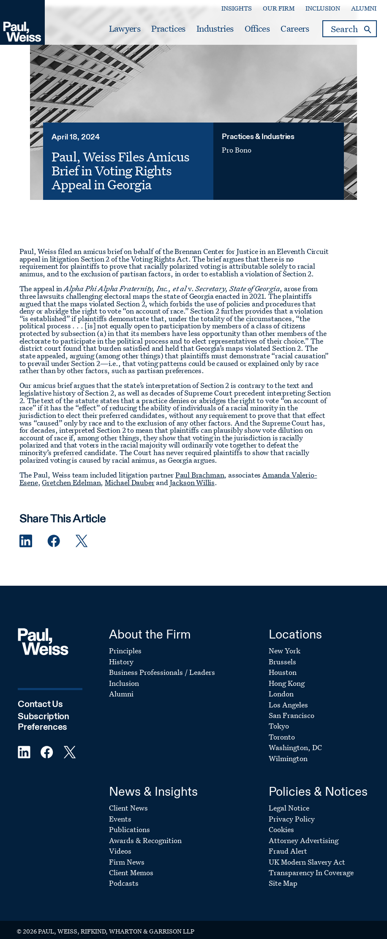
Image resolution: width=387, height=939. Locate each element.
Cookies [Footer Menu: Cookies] (281, 822)
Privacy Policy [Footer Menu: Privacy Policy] (292, 811)
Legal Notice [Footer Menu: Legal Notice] (289, 801)
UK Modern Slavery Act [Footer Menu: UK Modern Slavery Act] (307, 855)
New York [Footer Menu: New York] (284, 644)
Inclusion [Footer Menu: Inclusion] (124, 676)
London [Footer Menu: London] (281, 687)
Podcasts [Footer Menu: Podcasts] (124, 876)
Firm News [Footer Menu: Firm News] (126, 855)
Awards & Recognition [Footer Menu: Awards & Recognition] (145, 833)
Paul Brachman (199, 468)
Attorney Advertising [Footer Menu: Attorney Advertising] (303, 833)
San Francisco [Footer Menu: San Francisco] (291, 708)
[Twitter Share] (81, 533)
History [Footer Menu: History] (121, 654)
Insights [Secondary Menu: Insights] (236, 8)
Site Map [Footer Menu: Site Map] (283, 876)
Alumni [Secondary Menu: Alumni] (363, 8)
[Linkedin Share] (25, 533)
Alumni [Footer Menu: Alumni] (121, 687)
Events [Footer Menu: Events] (120, 811)
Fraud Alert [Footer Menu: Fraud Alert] (288, 844)
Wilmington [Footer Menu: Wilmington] (288, 751)
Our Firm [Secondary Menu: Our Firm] (278, 8)
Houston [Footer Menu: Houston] (283, 665)
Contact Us (40, 697)
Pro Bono (240, 167)
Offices (257, 28)
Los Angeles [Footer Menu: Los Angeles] (288, 697)
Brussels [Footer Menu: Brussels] (282, 654)
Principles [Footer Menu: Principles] (125, 644)
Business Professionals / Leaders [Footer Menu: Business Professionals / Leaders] (162, 665)
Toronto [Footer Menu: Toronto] (282, 730)
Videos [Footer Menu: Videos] (120, 844)
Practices (168, 28)
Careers (295, 28)
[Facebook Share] (53, 533)
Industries (214, 28)
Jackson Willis (192, 475)
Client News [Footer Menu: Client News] (128, 801)
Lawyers (124, 28)
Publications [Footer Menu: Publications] (129, 822)
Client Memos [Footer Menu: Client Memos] (131, 866)
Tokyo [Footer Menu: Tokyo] (279, 719)
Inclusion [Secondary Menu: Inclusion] (322, 8)
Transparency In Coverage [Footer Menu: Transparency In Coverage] (311, 866)
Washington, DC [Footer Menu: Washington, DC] (295, 740)
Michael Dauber (129, 475)
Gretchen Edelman (71, 475)
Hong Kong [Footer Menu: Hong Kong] (287, 676)
